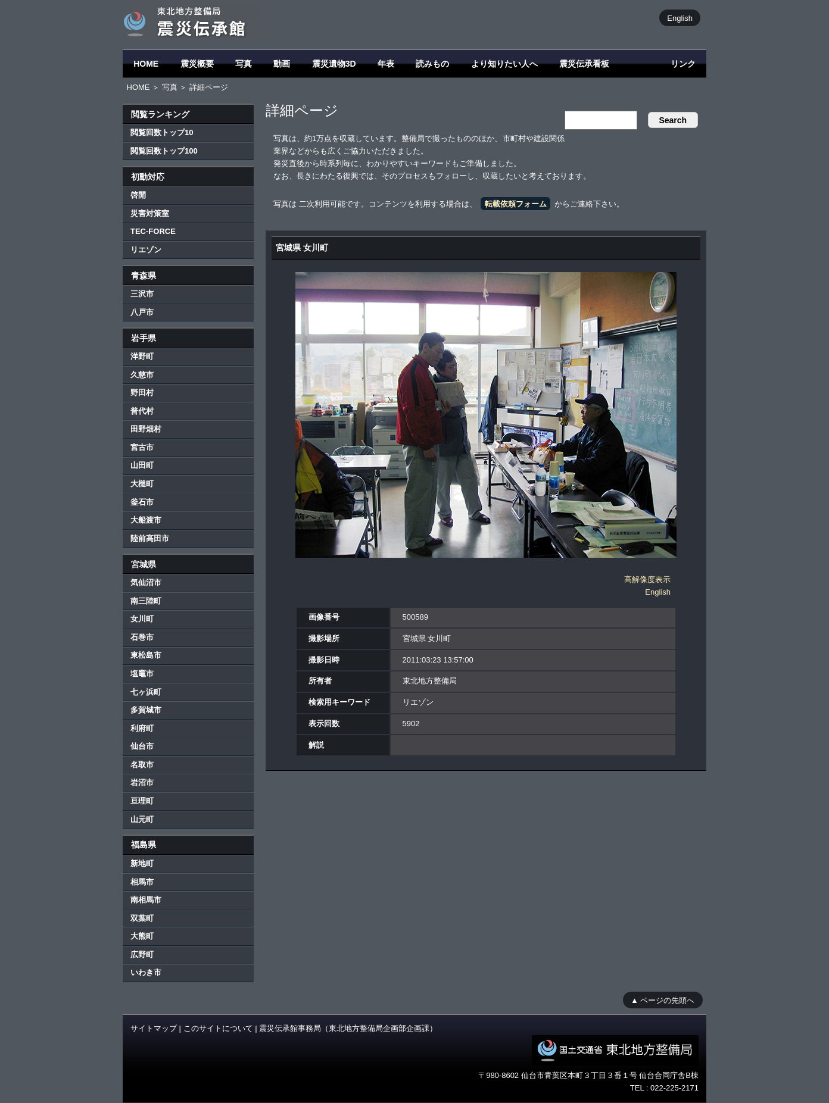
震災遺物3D (334, 63)
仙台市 (142, 746)
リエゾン (145, 249)
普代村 (142, 411)
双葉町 (142, 918)
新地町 (142, 863)
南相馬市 (145, 899)
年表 (386, 63)
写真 (243, 63)
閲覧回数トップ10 (161, 132)
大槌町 (142, 483)
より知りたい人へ (504, 63)
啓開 (138, 194)
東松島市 (145, 655)
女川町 (142, 618)
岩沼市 (142, 782)
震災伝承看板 (584, 63)
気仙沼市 (145, 582)
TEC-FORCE (153, 231)
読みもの (432, 63)
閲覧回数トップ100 (164, 150)
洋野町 (142, 356)
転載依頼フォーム (516, 203)
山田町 (142, 465)
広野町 (142, 954)
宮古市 (142, 447)
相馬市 (142, 881)
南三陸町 (145, 600)
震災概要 (197, 63)
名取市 (142, 764)
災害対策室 (149, 213)
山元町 (142, 819)
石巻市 (142, 637)
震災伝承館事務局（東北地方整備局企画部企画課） (348, 1028)
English (680, 17)
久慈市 (142, 374)
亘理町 (142, 800)
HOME (145, 63)
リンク (683, 63)
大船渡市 (145, 519)
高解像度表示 (647, 579)
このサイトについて (218, 1028)
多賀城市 (145, 709)
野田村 (142, 392)
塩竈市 (142, 673)
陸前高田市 (149, 538)
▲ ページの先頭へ (662, 999)
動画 (281, 63)
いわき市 (145, 972)
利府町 (142, 728)
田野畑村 (145, 428)
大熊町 (142, 936)
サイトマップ (153, 1028)
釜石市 (142, 502)
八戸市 (142, 312)
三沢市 (142, 293)
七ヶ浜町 (145, 692)
